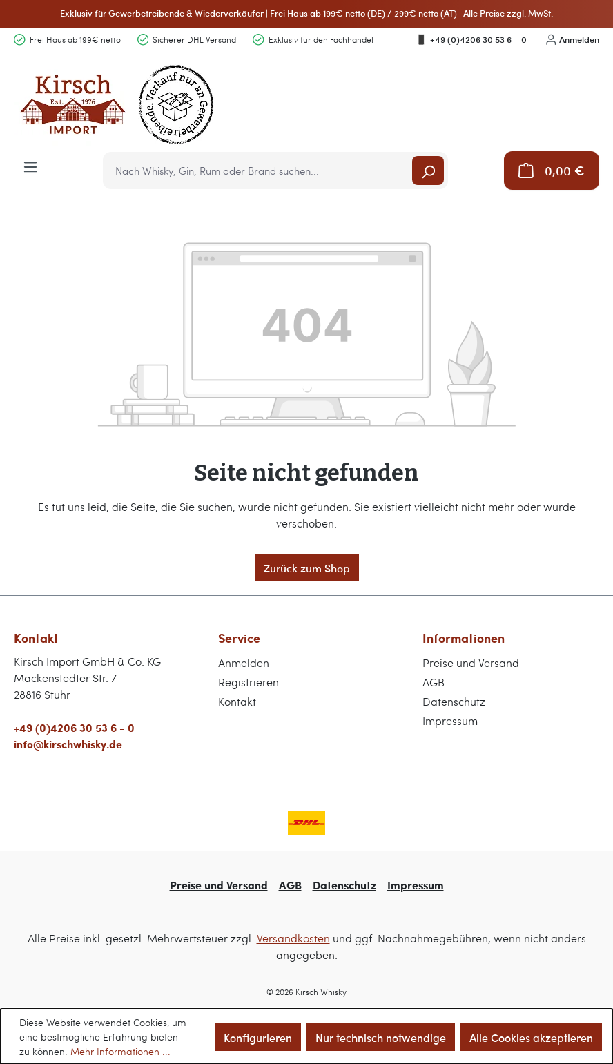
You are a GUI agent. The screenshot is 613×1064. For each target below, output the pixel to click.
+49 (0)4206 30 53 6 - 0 (74, 727)
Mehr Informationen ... (120, 1051)
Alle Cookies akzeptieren (531, 1037)
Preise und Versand (470, 662)
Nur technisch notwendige (380, 1037)
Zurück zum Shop (307, 567)
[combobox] (258, 170)
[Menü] (30, 166)
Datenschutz (453, 701)
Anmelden (572, 39)
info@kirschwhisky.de (68, 744)
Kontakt (237, 701)
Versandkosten (293, 938)
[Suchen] (428, 170)
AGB (433, 682)
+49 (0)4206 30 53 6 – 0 (471, 39)
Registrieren (248, 682)
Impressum (450, 720)
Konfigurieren (258, 1037)
